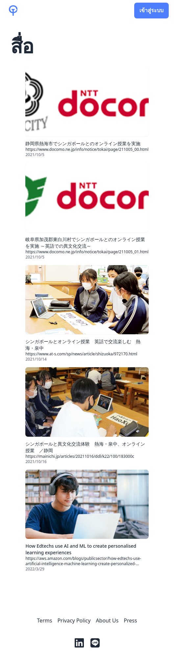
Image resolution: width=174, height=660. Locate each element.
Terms (44, 620)
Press (130, 620)
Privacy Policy (73, 620)
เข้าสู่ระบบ (151, 10)
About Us (107, 620)
